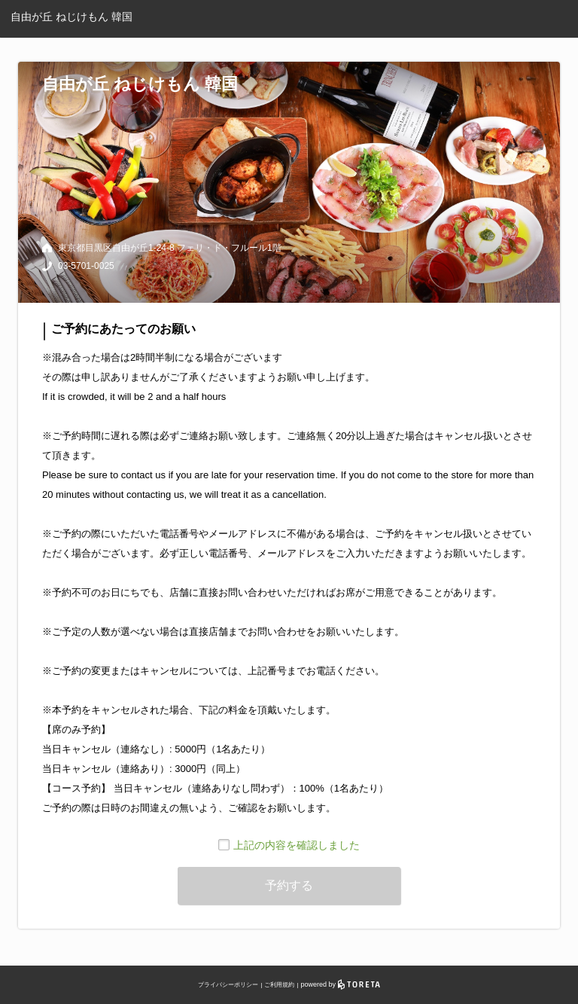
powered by (340, 984)
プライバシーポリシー (228, 984)
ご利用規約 (279, 984)
